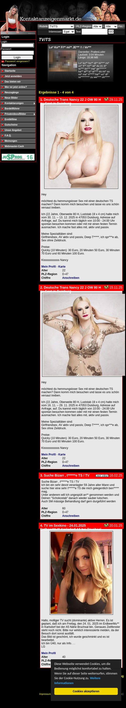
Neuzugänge (12, 92)
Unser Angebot (13, 130)
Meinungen (11, 141)
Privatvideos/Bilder (15, 114)
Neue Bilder (11, 98)
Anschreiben (70, 277)
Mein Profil (48, 266)
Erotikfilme (11, 119)
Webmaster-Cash (14, 146)
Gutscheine (11, 124)
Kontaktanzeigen (14, 103)
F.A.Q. (8, 135)
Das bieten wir (13, 81)
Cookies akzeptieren (86, 691)
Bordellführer (12, 108)
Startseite (10, 71)
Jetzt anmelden (13, 76)
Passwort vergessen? (17, 61)
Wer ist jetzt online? (16, 87)
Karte (62, 266)
